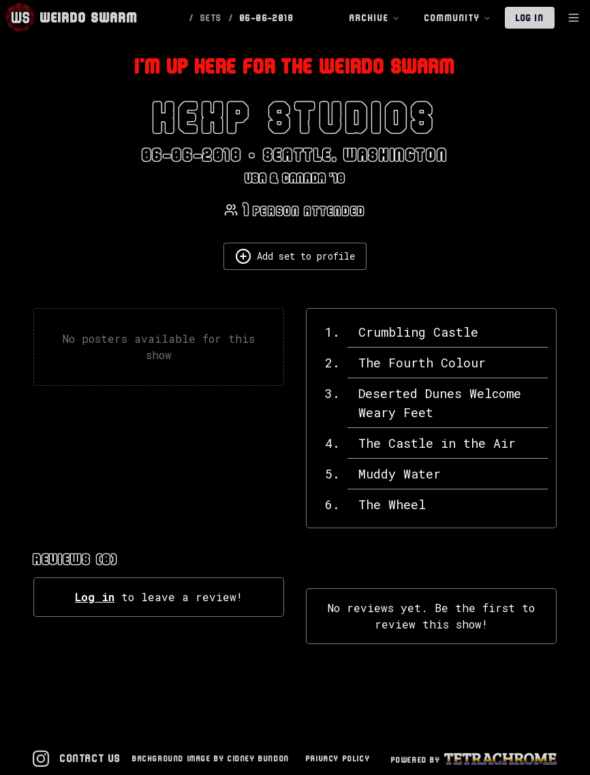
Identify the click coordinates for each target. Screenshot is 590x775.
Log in (94, 597)
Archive (375, 18)
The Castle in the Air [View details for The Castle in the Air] (437, 443)
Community (457, 18)
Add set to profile (295, 256)
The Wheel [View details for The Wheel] (392, 504)
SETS (211, 18)
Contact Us (90, 758)
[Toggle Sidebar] (574, 18)
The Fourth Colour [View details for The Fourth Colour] (422, 362)
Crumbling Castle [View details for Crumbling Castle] (418, 332)
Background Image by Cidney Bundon (211, 758)
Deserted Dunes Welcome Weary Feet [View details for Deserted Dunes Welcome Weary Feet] (439, 403)
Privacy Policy (338, 758)
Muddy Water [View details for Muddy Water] (399, 474)
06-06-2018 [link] (267, 18)
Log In (530, 18)
